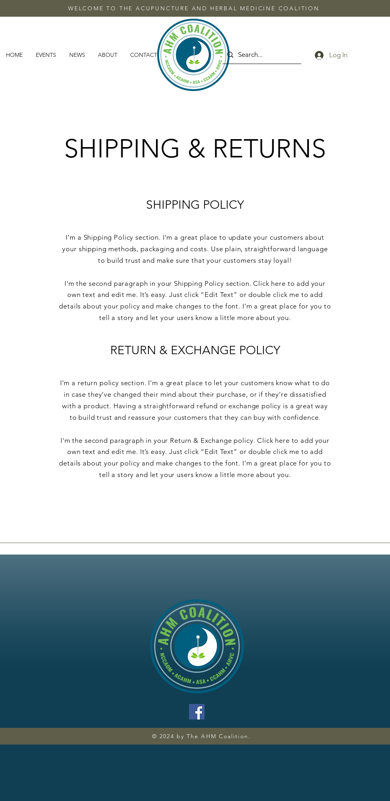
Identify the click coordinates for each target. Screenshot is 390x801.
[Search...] (261, 55)
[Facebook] (197, 712)
